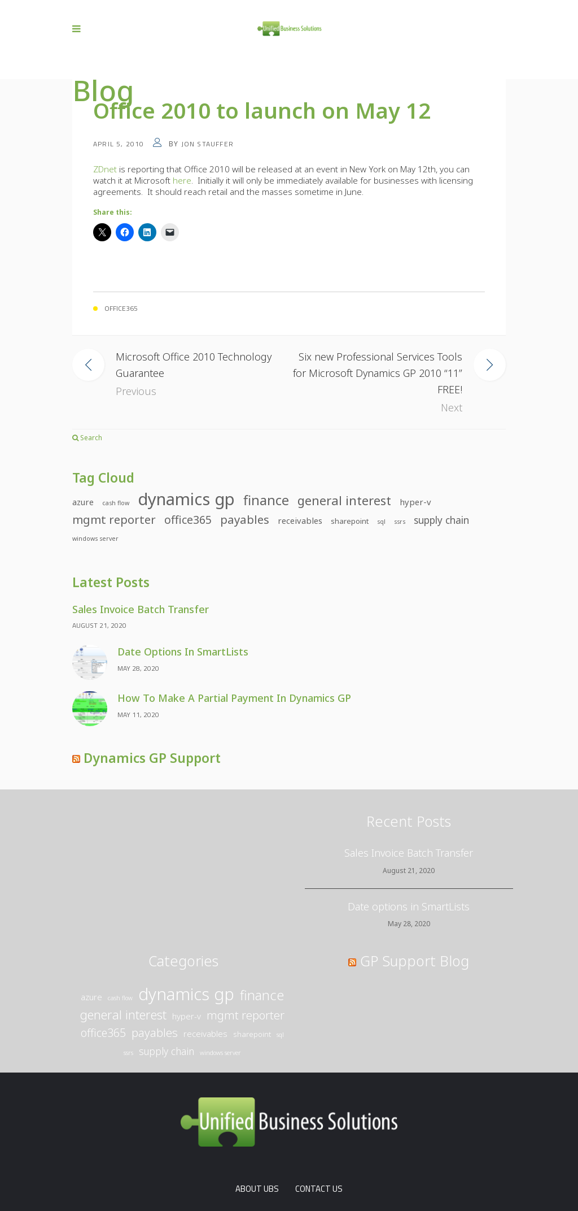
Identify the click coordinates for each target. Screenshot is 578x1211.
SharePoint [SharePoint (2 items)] (350, 521)
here (182, 180)
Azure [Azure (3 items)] (83, 501)
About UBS (257, 1188)
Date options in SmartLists (182, 651)
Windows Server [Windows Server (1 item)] (95, 538)
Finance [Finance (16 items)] (266, 500)
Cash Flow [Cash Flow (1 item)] (115, 503)
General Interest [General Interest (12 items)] (344, 500)
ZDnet (105, 169)
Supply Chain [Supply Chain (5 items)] (441, 520)
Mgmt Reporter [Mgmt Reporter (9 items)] (114, 519)
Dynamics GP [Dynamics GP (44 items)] (186, 499)
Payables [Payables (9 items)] (244, 519)
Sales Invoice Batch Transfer (140, 609)
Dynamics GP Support (152, 758)
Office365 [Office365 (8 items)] (188, 519)
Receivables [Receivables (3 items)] (300, 520)
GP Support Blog (414, 960)
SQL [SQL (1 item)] (381, 522)
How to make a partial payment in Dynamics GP (234, 698)
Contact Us (319, 1188)
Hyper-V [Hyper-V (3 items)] (415, 501)
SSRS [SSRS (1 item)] (399, 522)
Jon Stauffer (207, 143)
